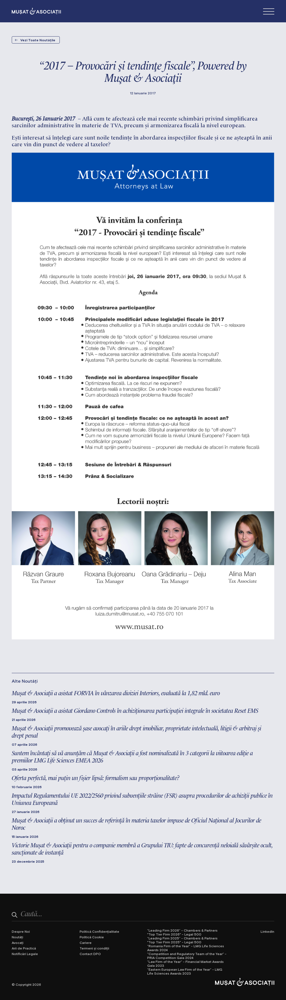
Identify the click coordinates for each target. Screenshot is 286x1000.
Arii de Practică (24, 948)
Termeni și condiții (94, 948)
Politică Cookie (92, 937)
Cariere (86, 942)
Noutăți (17, 937)
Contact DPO (90, 954)
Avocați (17, 942)
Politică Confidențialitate (99, 931)
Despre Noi (21, 931)
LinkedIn (267, 931)
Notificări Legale (25, 954)
